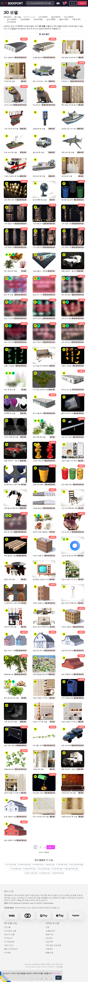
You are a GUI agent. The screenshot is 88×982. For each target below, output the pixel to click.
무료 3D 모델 (9, 934)
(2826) (25, 19)
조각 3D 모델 (10, 864)
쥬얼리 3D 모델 (29, 869)
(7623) (43, 17)
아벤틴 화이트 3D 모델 (69, 817)
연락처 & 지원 (52, 923)
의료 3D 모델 (56, 869)
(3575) (68, 17)
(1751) (76, 19)
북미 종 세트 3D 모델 (11, 698)
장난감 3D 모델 (43, 869)
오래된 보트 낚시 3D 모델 (70, 129)
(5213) (55, 17)
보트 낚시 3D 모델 (10, 152)
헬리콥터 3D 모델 (71, 869)
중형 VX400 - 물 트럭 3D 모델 (72, 271)
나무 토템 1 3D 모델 (68, 247)
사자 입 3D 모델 (66, 532)
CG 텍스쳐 (8, 938)
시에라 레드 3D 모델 (68, 793)
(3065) (11, 19)
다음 (51, 847)
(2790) (38, 19)
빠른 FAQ (49, 934)
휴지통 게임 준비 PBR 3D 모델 (72, 200)
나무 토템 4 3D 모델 (11, 247)
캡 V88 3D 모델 (9, 413)
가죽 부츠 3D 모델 (10, 722)
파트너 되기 (8, 945)
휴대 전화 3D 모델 (76, 864)
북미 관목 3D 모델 (10, 271)
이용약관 (49, 949)
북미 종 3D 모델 (9, 390)
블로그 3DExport (11, 949)
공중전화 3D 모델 (39, 129)
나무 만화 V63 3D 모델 (41, 390)
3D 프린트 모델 (10, 931)
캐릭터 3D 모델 (24, 864)
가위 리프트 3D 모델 (11, 129)
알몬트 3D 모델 (9, 579)
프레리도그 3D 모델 (68, 81)
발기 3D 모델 (8, 295)
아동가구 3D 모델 (10, 627)
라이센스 (49, 938)
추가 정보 (56, 973)
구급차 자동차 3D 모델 (12, 176)
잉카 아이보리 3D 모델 (41, 817)
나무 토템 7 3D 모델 (68, 224)
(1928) (51, 19)
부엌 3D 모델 (37, 864)
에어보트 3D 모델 (39, 176)
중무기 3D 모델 (30, 873)
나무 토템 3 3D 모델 (40, 247)
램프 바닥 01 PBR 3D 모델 (70, 603)
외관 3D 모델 (61, 864)
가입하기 (82, 3)
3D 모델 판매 (9, 941)
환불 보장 (49, 952)
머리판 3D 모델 (9, 81)
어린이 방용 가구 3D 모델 (70, 461)
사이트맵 (59, 967)
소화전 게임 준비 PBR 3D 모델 (43, 461)
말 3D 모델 (49, 864)
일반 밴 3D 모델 (38, 152)
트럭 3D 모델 (44, 873)
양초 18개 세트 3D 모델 (12, 200)
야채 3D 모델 (15, 869)
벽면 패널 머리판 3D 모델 (70, 57)
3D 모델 (7, 927)
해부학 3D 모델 (57, 873)
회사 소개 (9, 891)
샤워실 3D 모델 (38, 769)
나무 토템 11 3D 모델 (11, 224)
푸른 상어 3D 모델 (67, 152)
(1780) (63, 19)
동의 (58, 978)
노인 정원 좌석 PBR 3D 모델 (42, 366)
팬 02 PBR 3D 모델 (39, 200)
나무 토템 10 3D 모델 (40, 224)
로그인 (73, 3)
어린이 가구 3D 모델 (40, 722)
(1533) (11, 22)
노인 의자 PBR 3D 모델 (69, 508)
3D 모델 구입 (10, 923)
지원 (47, 927)
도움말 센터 (50, 931)
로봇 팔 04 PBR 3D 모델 (12, 508)
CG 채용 (7, 952)
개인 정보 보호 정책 (53, 945)
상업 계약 (49, 941)
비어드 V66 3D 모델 (11, 437)
